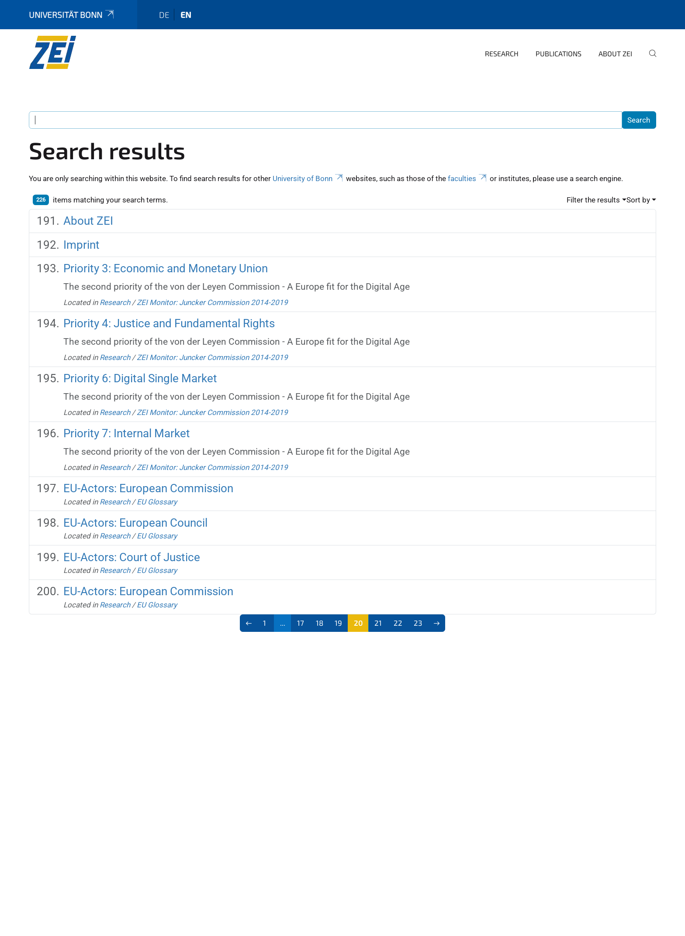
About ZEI (615, 53)
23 (418, 622)
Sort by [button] (638, 199)
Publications (558, 53)
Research (502, 53)
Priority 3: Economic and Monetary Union (165, 268)
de (164, 15)
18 (319, 622)
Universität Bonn (72, 15)
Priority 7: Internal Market (126, 433)
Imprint (81, 244)
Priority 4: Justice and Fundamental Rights (169, 323)
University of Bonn (308, 178)
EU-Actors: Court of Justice (131, 557)
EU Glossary (157, 501)
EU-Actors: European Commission (148, 488)
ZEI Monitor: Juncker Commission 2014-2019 (212, 302)
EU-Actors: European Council (135, 522)
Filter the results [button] (593, 199)
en (185, 15)
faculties (468, 178)
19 (338, 622)
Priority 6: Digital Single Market (140, 378)
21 (378, 622)
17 (300, 622)
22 (398, 622)
